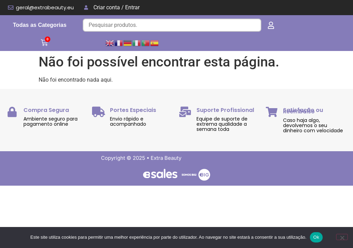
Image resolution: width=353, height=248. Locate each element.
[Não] (342, 237)
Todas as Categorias (40, 25)
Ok (316, 237)
